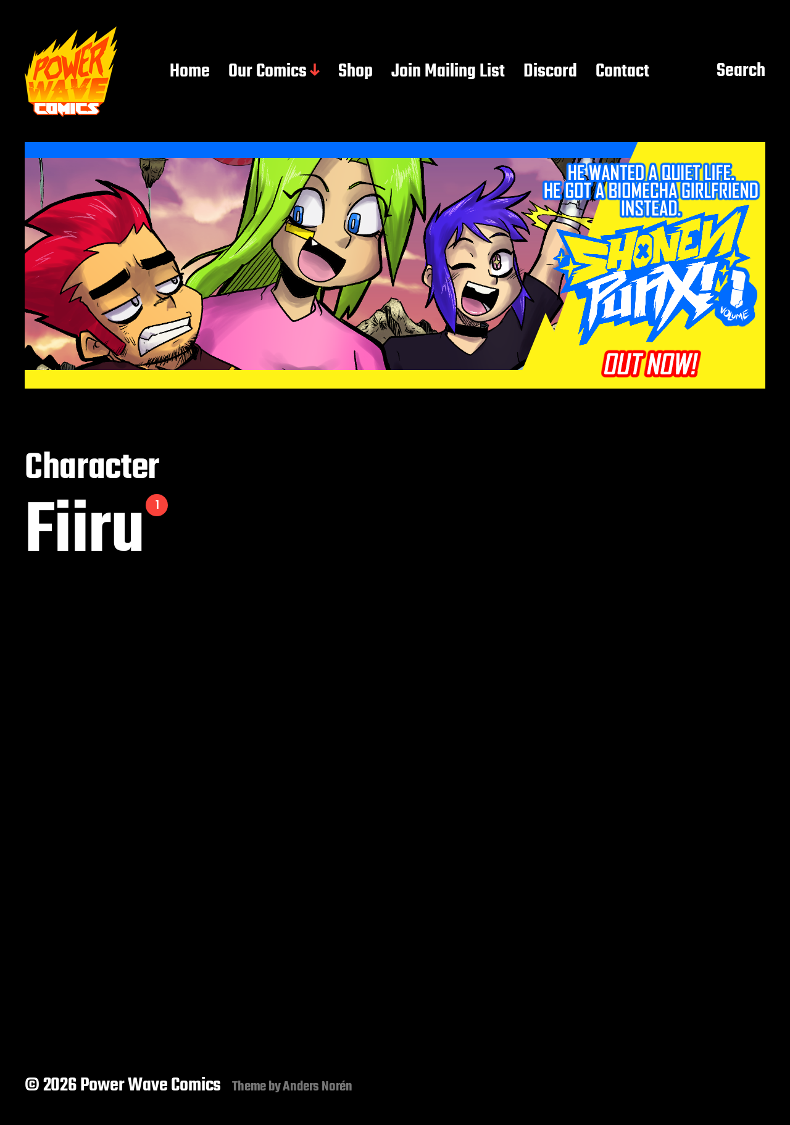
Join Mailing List (448, 72)
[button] (395, 265)
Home (190, 72)
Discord (550, 72)
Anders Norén (317, 1086)
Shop (355, 72)
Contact (622, 72)
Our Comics (267, 72)
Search (741, 71)
